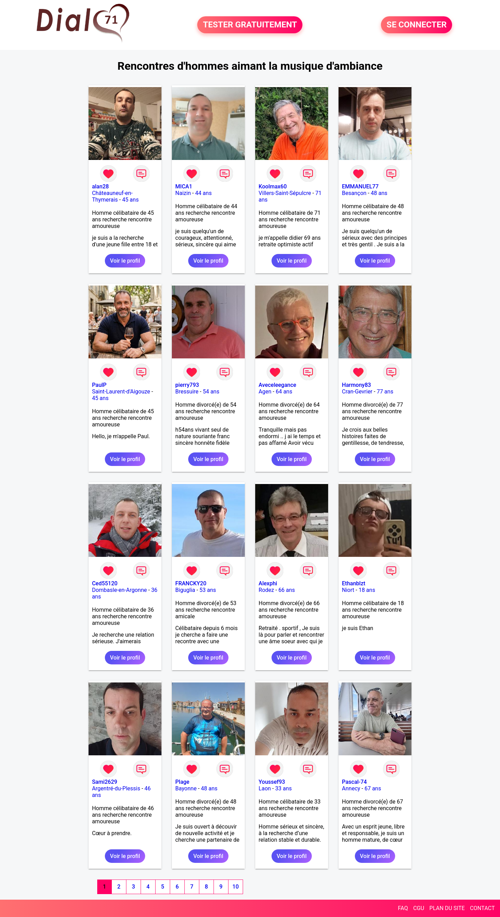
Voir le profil (125, 260)
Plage (182, 782)
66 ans (286, 590)
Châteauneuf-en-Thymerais (112, 196)
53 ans (207, 590)
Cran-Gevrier (357, 391)
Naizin (183, 193)
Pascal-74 (354, 782)
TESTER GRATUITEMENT (250, 25)
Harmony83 (356, 385)
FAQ (403, 908)
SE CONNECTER (416, 25)
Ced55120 (105, 583)
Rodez (266, 590)
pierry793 (187, 385)
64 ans (284, 391)
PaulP (99, 385)
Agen (265, 391)
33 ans (283, 788)
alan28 (100, 186)
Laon (265, 788)
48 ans (379, 193)
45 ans (130, 199)
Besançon (354, 193)
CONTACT (482, 908)
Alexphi (268, 583)
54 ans (211, 391)
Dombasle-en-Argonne (119, 590)
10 (235, 886)
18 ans (367, 590)
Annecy (351, 788)
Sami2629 (104, 782)
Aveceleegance (277, 385)
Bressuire (187, 391)
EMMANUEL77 (360, 186)
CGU (418, 908)
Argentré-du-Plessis (116, 788)
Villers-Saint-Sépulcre (285, 193)
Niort (348, 590)
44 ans (203, 193)
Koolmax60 (273, 186)
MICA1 (183, 186)
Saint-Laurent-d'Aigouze (121, 391)
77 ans (385, 391)
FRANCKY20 (190, 583)
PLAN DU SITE (447, 908)
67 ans (373, 788)
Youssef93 (272, 782)
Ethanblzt (353, 583)
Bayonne (186, 788)
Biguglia (185, 590)
